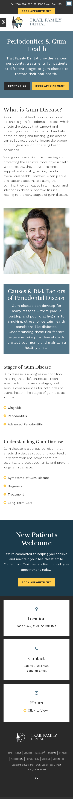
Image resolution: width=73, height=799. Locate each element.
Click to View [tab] (38, 710)
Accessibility (17, 759)
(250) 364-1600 (23, 4)
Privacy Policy (32, 759)
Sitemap (46, 759)
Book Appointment (36, 11)
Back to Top (58, 759)
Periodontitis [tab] (17, 416)
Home (9, 753)
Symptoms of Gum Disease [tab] (28, 478)
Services (28, 753)
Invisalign (40, 752)
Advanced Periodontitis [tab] (25, 424)
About (18, 753)
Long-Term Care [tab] (20, 503)
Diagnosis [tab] (15, 486)
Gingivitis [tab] (15, 407)
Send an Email (36, 670)
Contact (62, 753)
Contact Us (17, 86)
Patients (52, 753)
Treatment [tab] (16, 494)
